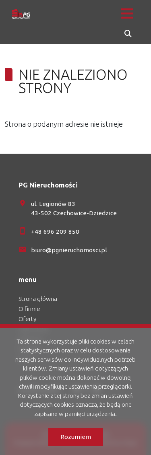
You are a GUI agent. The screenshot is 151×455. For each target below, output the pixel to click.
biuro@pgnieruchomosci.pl (69, 250)
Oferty (27, 318)
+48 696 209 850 (55, 231)
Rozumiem (75, 436)
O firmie (29, 308)
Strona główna (38, 298)
